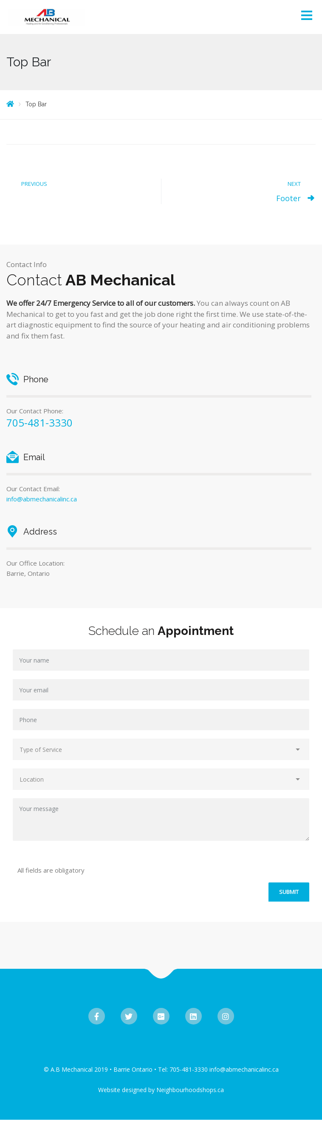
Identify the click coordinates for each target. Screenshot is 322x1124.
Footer (288, 198)
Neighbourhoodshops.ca (190, 1090)
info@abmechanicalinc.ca (41, 499)
